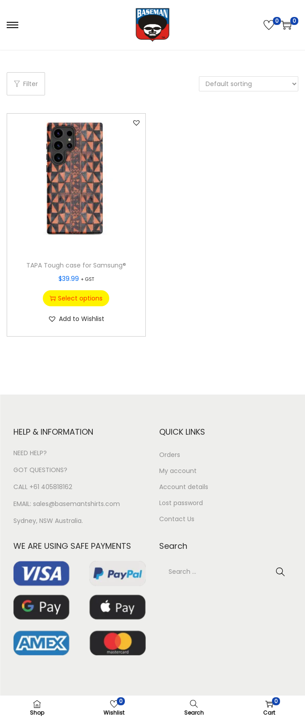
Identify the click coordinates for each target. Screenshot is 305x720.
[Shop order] (248, 84)
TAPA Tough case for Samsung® (76, 265)
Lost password (181, 502)
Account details (183, 486)
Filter (26, 83)
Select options (76, 298)
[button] (136, 123)
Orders (169, 454)
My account (178, 470)
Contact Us (176, 518)
